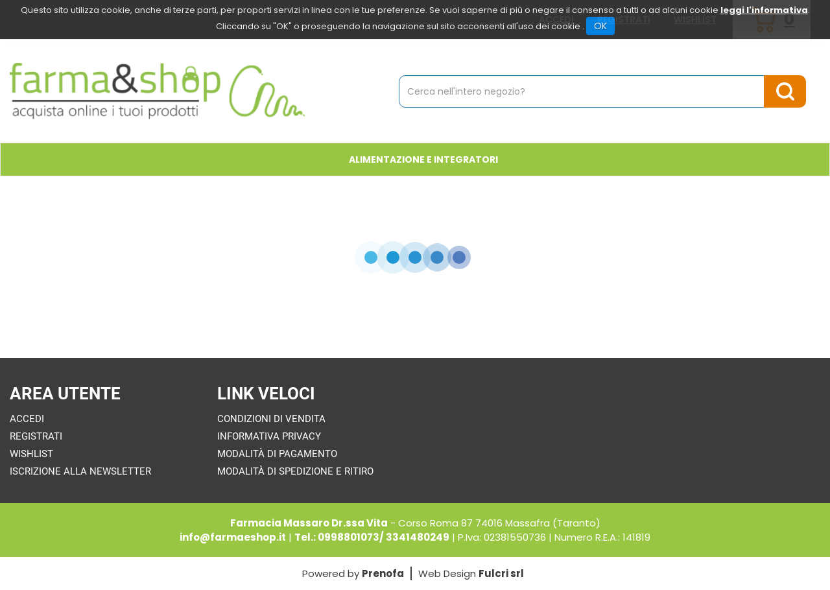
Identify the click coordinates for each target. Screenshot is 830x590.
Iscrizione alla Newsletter (80, 471)
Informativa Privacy (269, 436)
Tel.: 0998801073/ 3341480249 (371, 537)
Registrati (36, 436)
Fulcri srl (501, 573)
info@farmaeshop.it (233, 537)
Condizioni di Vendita (271, 419)
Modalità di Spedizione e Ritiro (295, 471)
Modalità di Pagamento (277, 454)
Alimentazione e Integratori (423, 159)
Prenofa (383, 573)
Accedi (27, 419)
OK (600, 25)
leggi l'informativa (764, 10)
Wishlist (31, 454)
